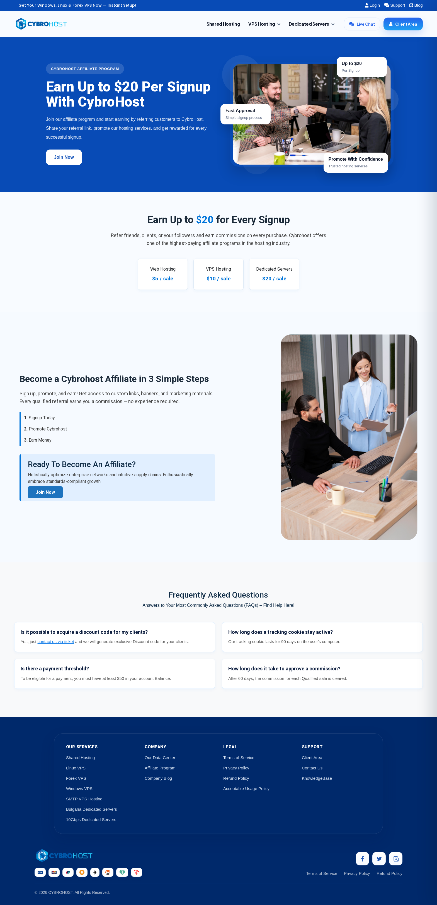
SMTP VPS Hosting (84, 798)
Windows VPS (79, 788)
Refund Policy (236, 778)
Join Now (64, 157)
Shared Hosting (223, 24)
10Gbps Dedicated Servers (91, 819)
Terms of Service (238, 757)
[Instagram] (395, 858)
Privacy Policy (236, 768)
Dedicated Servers (311, 24)
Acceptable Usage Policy (246, 788)
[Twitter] (379, 858)
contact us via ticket (56, 641)
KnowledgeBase (317, 778)
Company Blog (158, 778)
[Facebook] (362, 858)
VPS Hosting (264, 24)
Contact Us (312, 768)
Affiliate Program (160, 768)
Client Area (403, 24)
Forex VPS (76, 778)
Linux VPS (76, 768)
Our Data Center (160, 757)
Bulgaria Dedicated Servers (91, 809)
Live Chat (362, 24)
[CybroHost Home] (88, 855)
